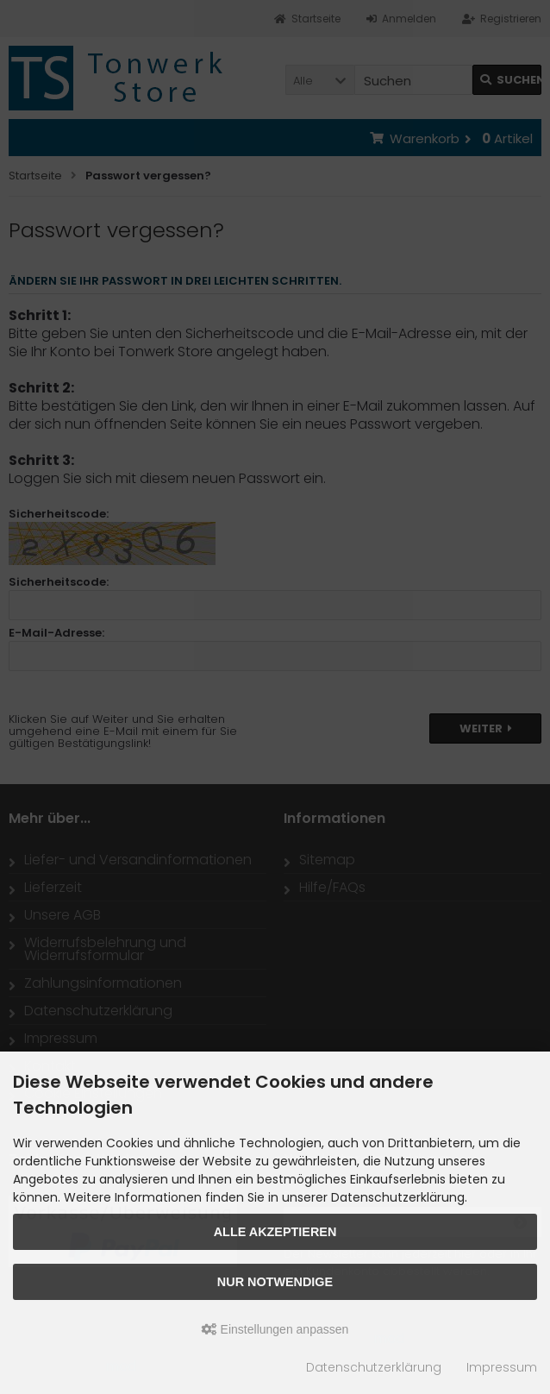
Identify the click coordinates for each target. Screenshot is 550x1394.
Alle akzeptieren (275, 1232)
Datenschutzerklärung (373, 1367)
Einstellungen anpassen (275, 1329)
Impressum (501, 1367)
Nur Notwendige (275, 1282)
